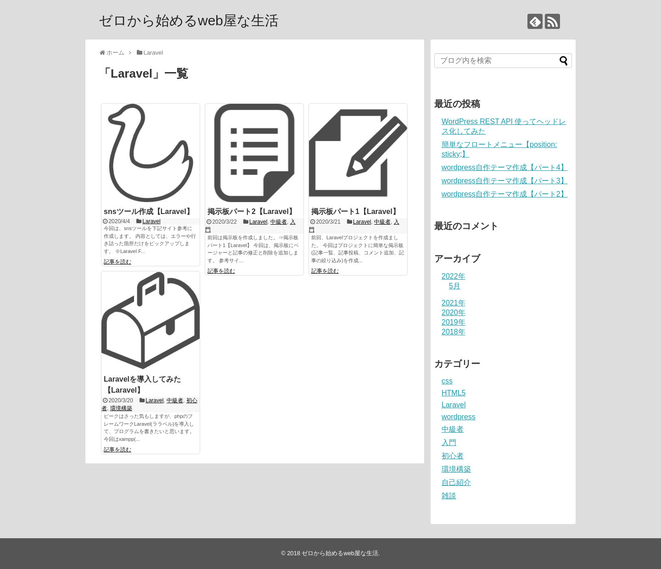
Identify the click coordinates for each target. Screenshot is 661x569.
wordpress (459, 417)
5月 (454, 286)
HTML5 (453, 393)
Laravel (151, 221)
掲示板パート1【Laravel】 (355, 211)
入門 (449, 442)
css (447, 381)
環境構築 (121, 408)
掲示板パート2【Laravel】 (251, 211)
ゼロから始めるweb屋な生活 (189, 20)
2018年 (453, 332)
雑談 (449, 496)
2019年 (453, 322)
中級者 (278, 222)
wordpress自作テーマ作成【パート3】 (505, 181)
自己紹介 (456, 482)
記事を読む (117, 262)
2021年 (453, 303)
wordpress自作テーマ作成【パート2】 (505, 194)
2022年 (453, 276)
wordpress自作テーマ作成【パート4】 (505, 167)
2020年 (453, 312)
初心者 (453, 456)
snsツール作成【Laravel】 (149, 211)
